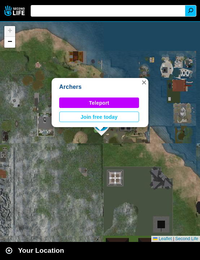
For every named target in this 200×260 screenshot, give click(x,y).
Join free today (99, 117)
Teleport (99, 103)
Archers (70, 87)
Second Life (15, 10)
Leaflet (162, 238)
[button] (144, 82)
